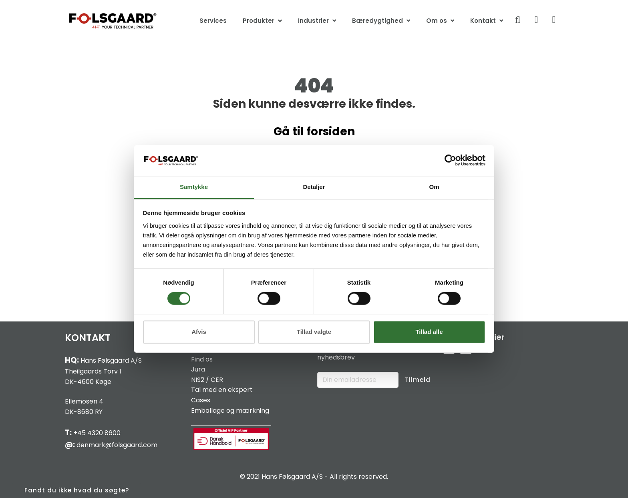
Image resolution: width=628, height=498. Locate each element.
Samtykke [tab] (194, 186)
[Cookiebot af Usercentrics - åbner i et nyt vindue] (450, 161)
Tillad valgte (314, 331)
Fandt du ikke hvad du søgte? (76, 490)
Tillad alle (429, 331)
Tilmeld (418, 380)
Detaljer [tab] (314, 186)
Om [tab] (434, 186)
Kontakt (483, 20)
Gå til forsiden (314, 131)
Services (213, 20)
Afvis (198, 331)
